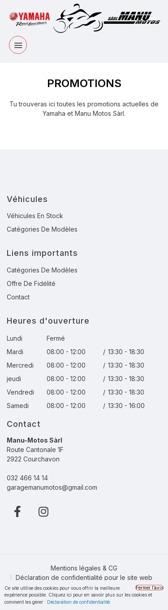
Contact (18, 297)
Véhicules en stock (35, 215)
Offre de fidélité (31, 283)
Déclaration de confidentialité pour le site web (84, 577)
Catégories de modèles (42, 229)
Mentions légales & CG (84, 568)
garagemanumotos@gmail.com (52, 487)
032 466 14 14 (27, 478)
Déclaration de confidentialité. (79, 602)
